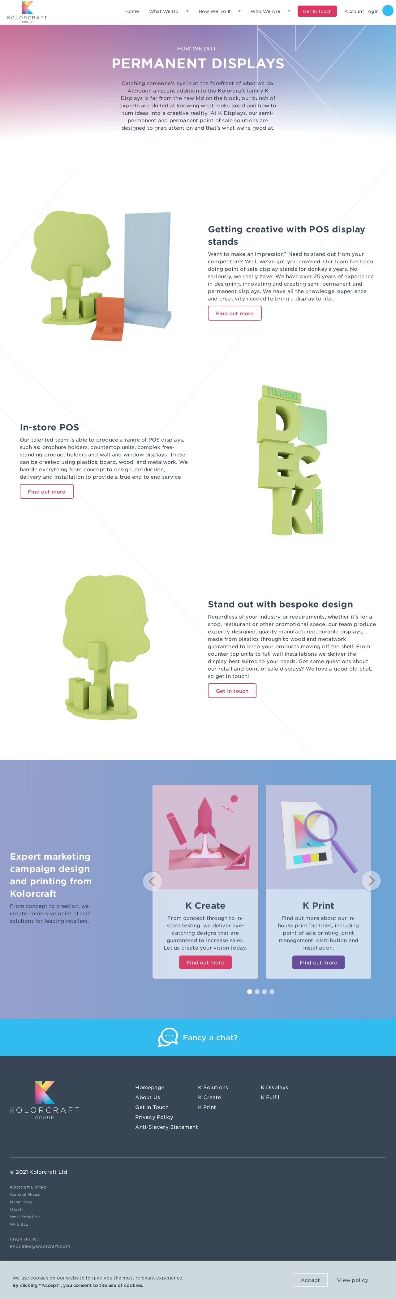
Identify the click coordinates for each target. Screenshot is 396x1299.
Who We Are (265, 11)
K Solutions (213, 1087)
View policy (352, 1280)
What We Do (164, 11)
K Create (209, 1097)
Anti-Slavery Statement (166, 1127)
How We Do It (215, 11)
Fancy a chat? (210, 1037)
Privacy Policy (154, 1117)
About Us (147, 1097)
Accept (310, 1280)
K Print (207, 1107)
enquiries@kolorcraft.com (40, 1246)
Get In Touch (151, 1107)
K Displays (274, 1087)
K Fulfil (270, 1097)
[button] (152, 882)
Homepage (149, 1087)
